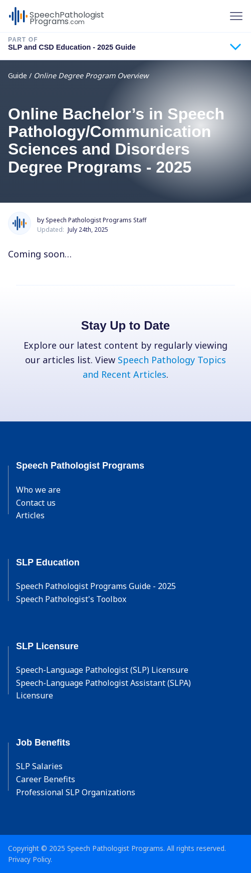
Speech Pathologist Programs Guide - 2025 (96, 586)
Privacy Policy (29, 859)
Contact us (36, 502)
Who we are (38, 489)
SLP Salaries (39, 766)
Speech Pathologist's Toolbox (71, 599)
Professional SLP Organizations (75, 792)
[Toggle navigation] (236, 16)
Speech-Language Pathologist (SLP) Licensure (102, 669)
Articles (30, 515)
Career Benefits (45, 779)
